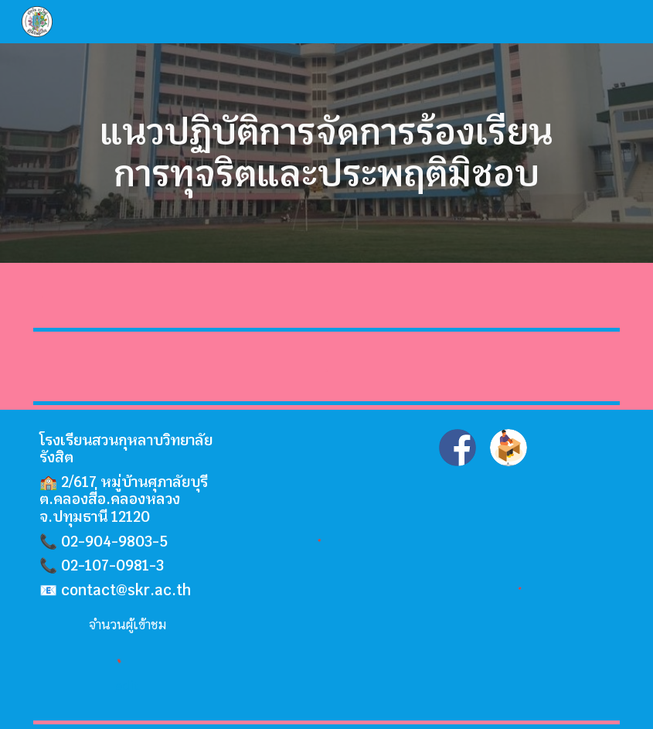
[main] (326, 153)
